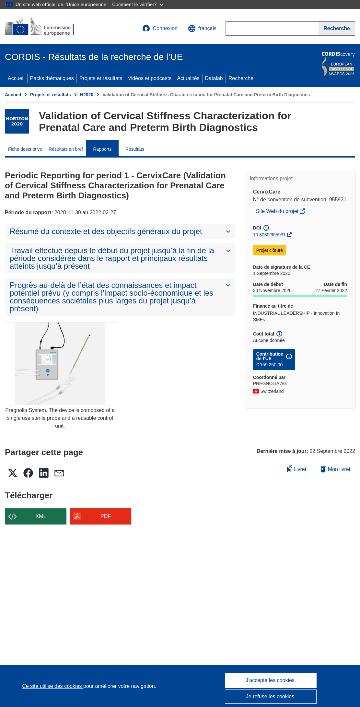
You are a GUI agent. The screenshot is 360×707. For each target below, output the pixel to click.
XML (41, 516)
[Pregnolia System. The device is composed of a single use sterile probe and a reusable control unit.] (60, 363)
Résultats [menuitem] (134, 149)
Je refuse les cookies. (271, 696)
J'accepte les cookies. (271, 680)
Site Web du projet (282, 210)
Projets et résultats (100, 78)
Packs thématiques (52, 78)
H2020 (86, 94)
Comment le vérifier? (137, 4)
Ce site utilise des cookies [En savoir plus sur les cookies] (52, 686)
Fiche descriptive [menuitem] (25, 149)
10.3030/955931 (269, 234)
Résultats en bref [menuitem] (66, 149)
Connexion (160, 28)
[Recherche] (337, 28)
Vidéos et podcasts (149, 78)
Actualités (188, 78)
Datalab (214, 78)
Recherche (240, 78)
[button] (202, 28)
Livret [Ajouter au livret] (297, 468)
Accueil (16, 78)
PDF (105, 516)
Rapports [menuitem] (102, 149)
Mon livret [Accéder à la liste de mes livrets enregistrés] (335, 469)
